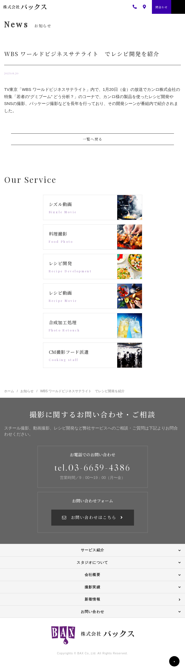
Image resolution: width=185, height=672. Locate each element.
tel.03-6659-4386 (92, 467)
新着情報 (92, 599)
